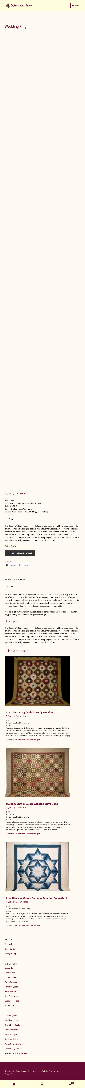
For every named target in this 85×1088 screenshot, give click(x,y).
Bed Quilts (18, 509)
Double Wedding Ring (20, 512)
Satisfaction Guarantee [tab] (15, 579)
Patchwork (27, 509)
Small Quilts (10, 949)
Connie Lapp (10, 972)
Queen (11, 500)
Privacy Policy (10, 1074)
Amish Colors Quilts (13, 1044)
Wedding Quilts (11, 1020)
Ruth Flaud (9, 1005)
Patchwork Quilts (12, 1029)
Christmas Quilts (12, 1048)
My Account (14, 1084)
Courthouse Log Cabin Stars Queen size (29, 712)
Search (42, 1084)
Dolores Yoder (10, 977)
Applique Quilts (11, 1039)
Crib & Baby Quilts (12, 1025)
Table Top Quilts (12, 1034)
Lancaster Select (12, 1001)
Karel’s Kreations (12, 996)
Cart (65, 1082)
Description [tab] (10, 586)
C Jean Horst (10, 968)
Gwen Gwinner (11, 982)
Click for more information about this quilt (23, 739)
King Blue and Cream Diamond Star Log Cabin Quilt (36, 898)
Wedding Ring (42, 512)
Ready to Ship (10, 953)
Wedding (32, 512)
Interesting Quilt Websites (16, 1053)
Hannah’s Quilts (11, 987)
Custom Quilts (11, 1015)
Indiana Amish (10, 991)
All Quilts (8, 939)
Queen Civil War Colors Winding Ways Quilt (32, 804)
